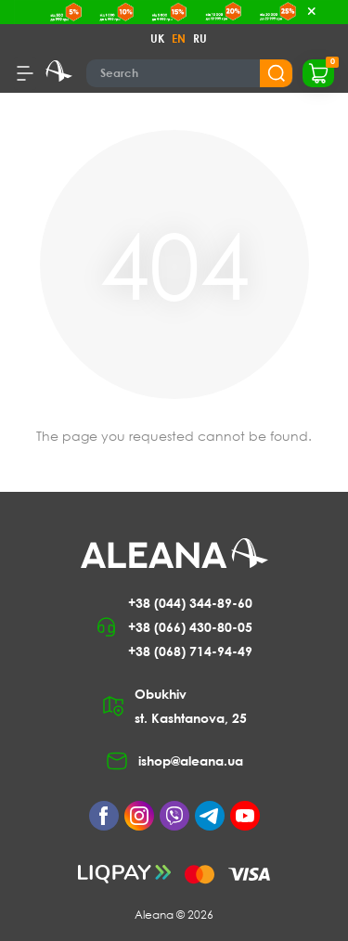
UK (157, 38)
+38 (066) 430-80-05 (190, 627)
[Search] (189, 73)
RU (200, 38)
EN (179, 38)
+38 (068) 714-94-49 (190, 651)
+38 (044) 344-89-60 (190, 603)
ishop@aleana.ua (190, 760)
